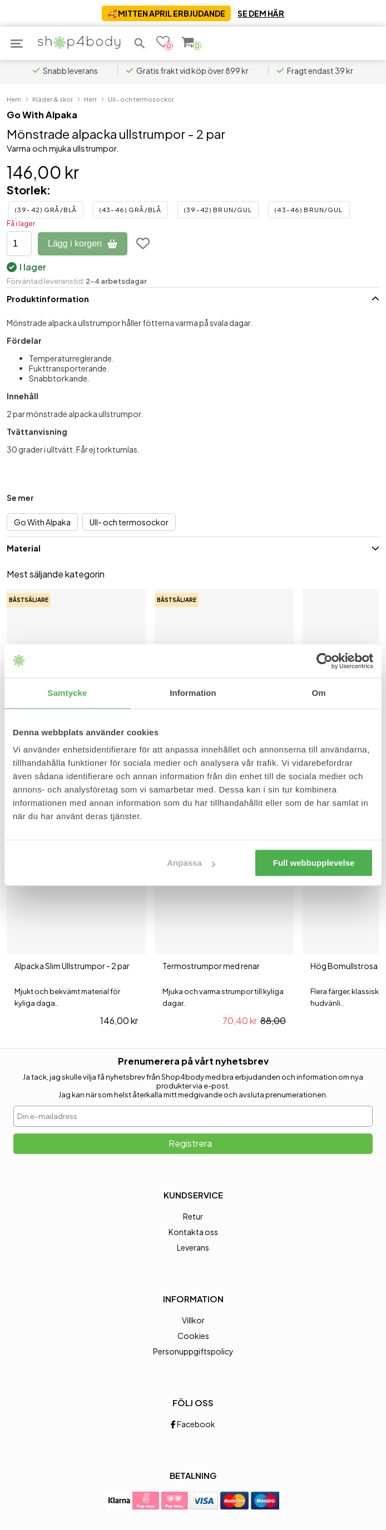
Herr (90, 99)
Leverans (193, 1247)
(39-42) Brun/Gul (218, 209)
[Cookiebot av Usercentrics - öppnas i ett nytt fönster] (324, 661)
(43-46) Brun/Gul (309, 209)
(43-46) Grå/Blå (130, 209)
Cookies (193, 1336)
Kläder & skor (52, 99)
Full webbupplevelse (314, 862)
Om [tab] (318, 693)
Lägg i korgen (82, 243)
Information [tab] (193, 693)
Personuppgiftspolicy (193, 1351)
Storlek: (29, 190)
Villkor (193, 1320)
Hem (14, 99)
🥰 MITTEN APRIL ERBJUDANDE (166, 13)
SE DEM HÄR (260, 13)
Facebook (193, 1424)
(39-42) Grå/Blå (46, 209)
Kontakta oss (193, 1232)
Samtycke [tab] (67, 693)
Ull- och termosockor (141, 99)
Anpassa (191, 862)
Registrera (190, 1143)
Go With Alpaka (42, 115)
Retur (193, 1216)
